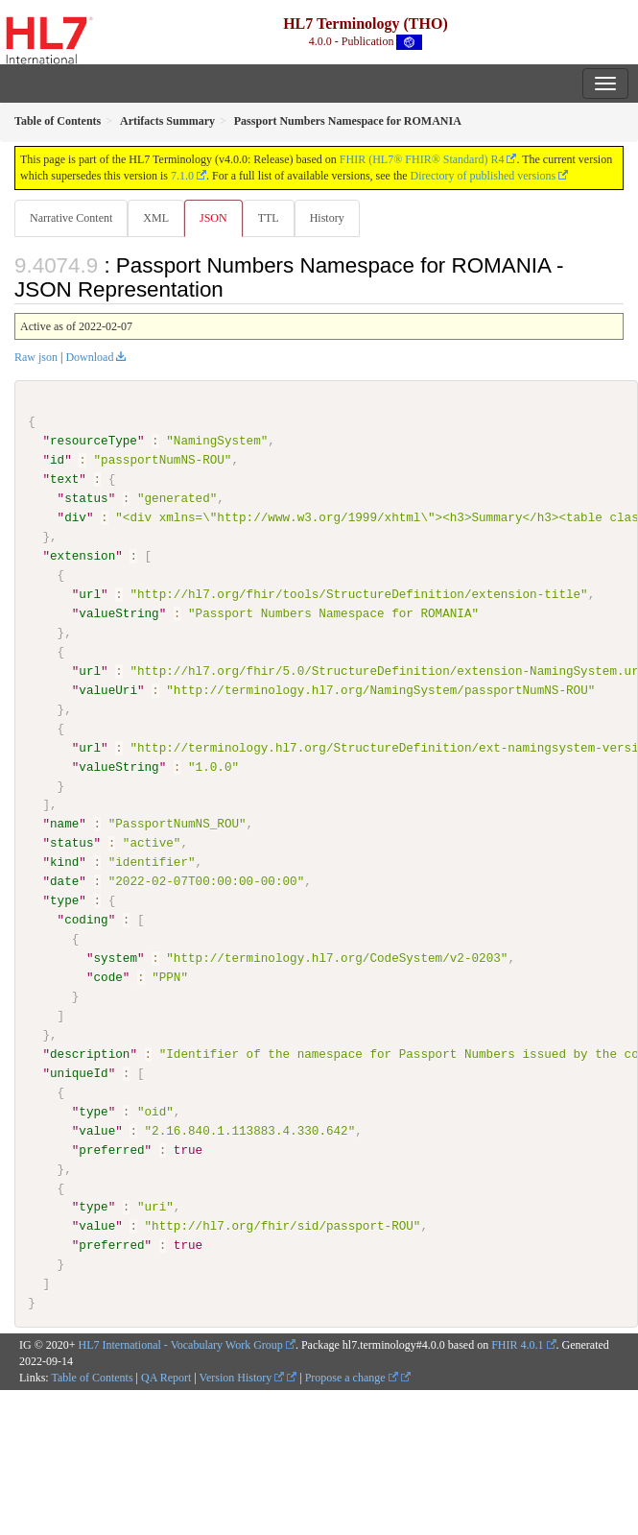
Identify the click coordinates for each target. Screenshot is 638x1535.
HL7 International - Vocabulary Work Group (181, 1344)
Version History (242, 1376)
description (90, 1053)
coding (85, 919)
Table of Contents (91, 1376)
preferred (111, 1149)
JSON (213, 218)
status (85, 498)
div (75, 517)
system (114, 958)
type (64, 900)
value (97, 1130)
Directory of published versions (483, 175)
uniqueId (79, 1072)
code (107, 977)
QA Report (166, 1376)
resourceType (93, 440)
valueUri (108, 690)
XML (156, 218)
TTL (268, 218)
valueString (118, 613)
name (64, 823)
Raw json (36, 357)
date (64, 881)
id (57, 459)
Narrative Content (71, 218)
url (90, 594)
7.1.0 (182, 175)
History (327, 218)
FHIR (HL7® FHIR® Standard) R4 (422, 159)
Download (89, 357)
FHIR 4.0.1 (517, 1344)
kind (64, 862)
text (64, 479)
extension (82, 555)
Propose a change (351, 1376)
